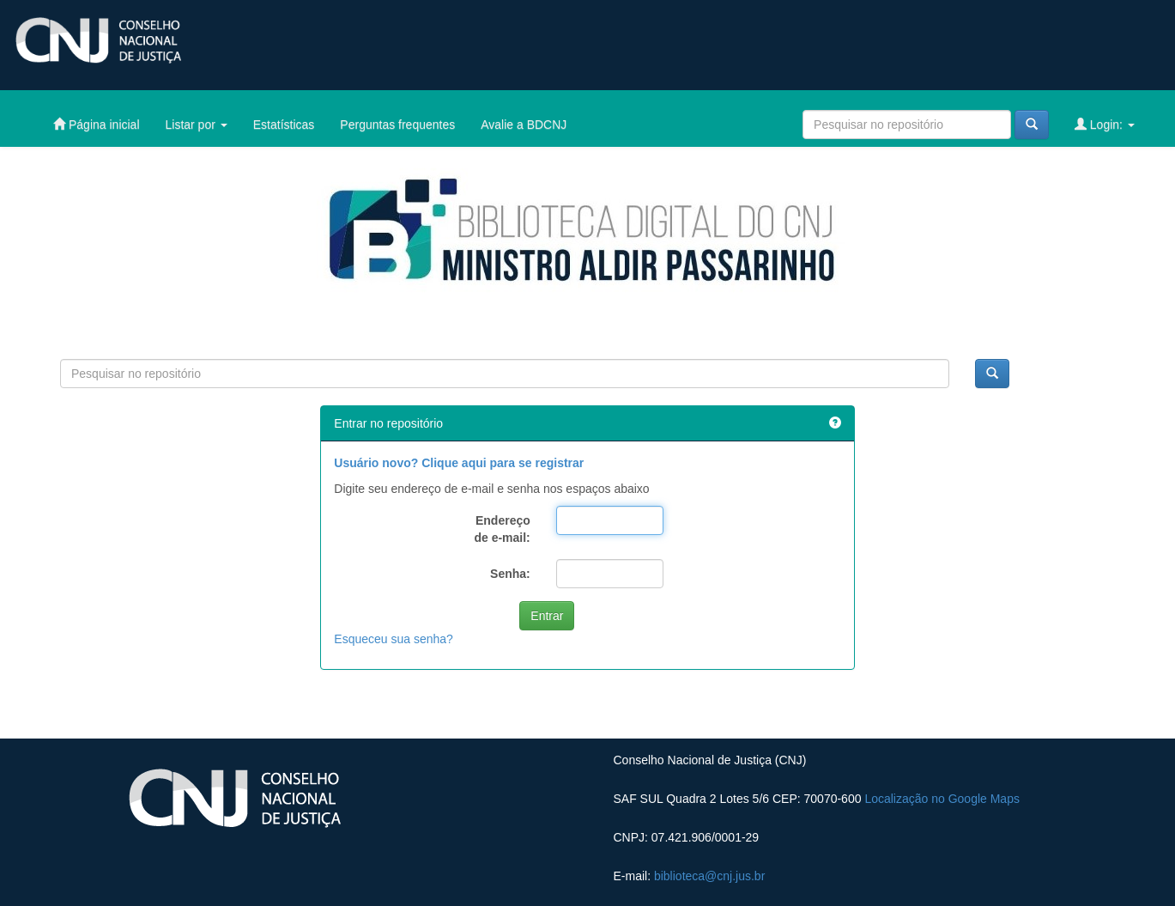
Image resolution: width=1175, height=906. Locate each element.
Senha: (510, 574)
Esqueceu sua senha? (393, 639)
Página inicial (96, 124)
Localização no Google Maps (942, 799)
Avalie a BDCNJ (523, 124)
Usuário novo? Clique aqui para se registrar (459, 463)
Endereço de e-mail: (502, 529)
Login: (1105, 124)
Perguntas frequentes (397, 124)
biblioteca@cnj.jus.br (709, 876)
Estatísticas (284, 124)
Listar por (196, 124)
